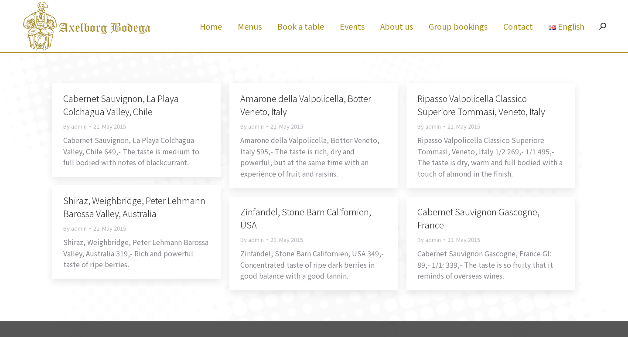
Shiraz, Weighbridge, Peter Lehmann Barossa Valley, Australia (134, 222)
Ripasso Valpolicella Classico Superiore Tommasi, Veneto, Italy (481, 120)
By (75, 142)
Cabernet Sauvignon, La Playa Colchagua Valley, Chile (121, 120)
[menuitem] (211, 42)
